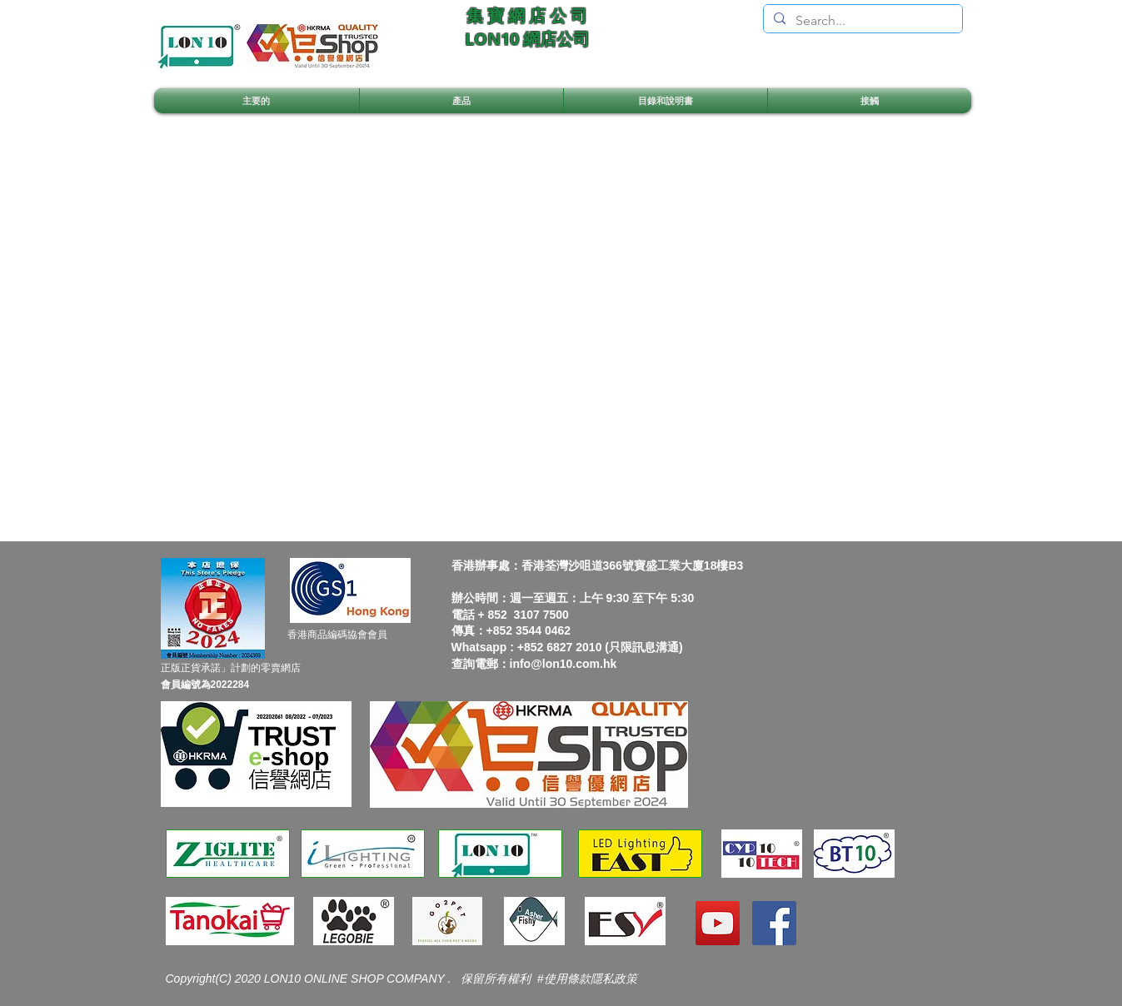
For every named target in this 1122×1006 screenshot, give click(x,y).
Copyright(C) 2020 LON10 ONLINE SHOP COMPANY (307, 978)
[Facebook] (774, 923)
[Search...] (861, 21)
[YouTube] (718, 923)
